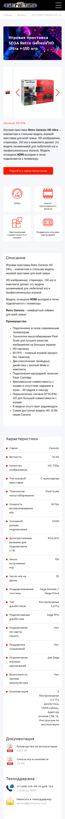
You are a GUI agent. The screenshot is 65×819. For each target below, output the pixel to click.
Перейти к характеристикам (28, 170)
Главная (7, 15)
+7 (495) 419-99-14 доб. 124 (35, 786)
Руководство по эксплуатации (37, 746)
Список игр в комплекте (32, 759)
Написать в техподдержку (34, 799)
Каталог (21, 15)
